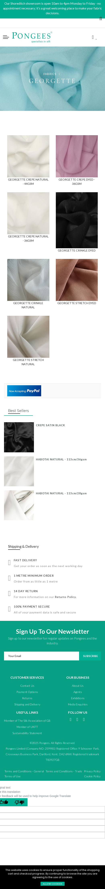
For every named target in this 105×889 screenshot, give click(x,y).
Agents (77, 692)
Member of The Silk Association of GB (27, 720)
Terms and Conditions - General (24, 771)
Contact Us (27, 685)
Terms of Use (12, 776)
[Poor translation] (19, 802)
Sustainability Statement (27, 733)
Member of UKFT (27, 727)
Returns (27, 698)
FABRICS (50, 74)
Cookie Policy (92, 776)
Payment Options (27, 692)
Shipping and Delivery (27, 704)
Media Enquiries (78, 704)
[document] (52, 877)
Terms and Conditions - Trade (64, 771)
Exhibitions (78, 698)
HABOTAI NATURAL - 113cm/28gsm (61, 493)
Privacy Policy (92, 771)
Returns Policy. (65, 597)
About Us (78, 685)
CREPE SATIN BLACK (50, 425)
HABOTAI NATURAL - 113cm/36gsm (61, 459)
